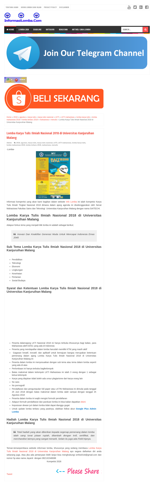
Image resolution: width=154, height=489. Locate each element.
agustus (24, 143)
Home (10, 29)
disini (83, 402)
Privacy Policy (50, 7)
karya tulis (32, 143)
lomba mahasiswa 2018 (16, 145)
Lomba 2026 (23, 29)
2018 (18, 143)
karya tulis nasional (45, 143)
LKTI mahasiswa (64, 143)
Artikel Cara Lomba (81, 29)
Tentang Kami (12, 7)
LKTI (55, 143)
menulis (55, 145)
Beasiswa (63, 29)
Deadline (37, 29)
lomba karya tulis (79, 143)
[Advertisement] (54, 317)
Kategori (50, 29)
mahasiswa (46, 145)
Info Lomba (71, 202)
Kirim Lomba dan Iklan (31, 7)
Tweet (9, 474)
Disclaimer (64, 7)
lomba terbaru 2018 (33, 145)
